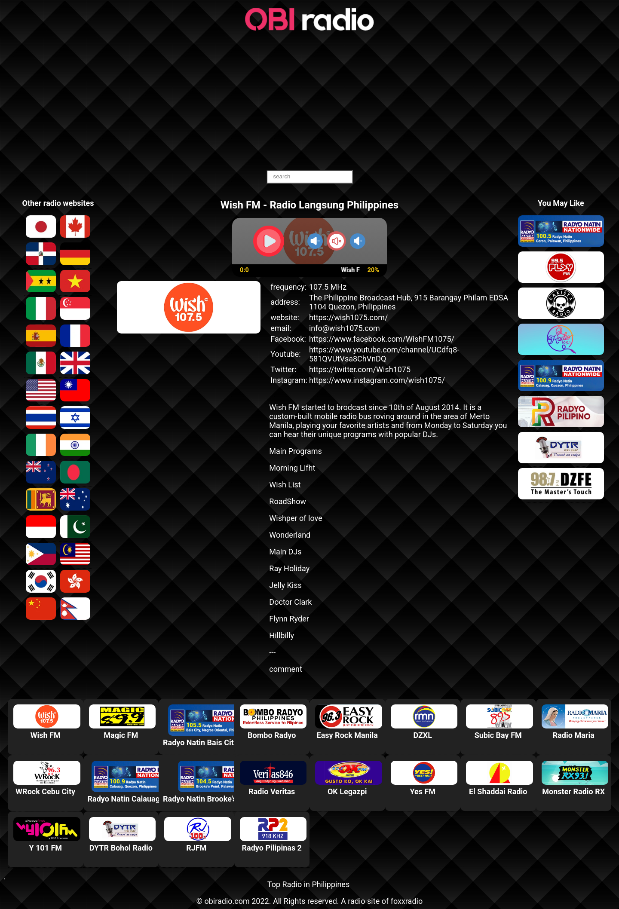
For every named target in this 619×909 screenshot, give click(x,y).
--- (272, 652)
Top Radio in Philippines (308, 884)
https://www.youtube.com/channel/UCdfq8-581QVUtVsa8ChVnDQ (384, 354)
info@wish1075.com (344, 328)
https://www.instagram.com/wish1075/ (377, 380)
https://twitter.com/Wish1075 (360, 369)
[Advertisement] (309, 101)
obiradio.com (226, 901)
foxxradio (407, 901)
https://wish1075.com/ (348, 317)
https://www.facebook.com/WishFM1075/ (381, 338)
